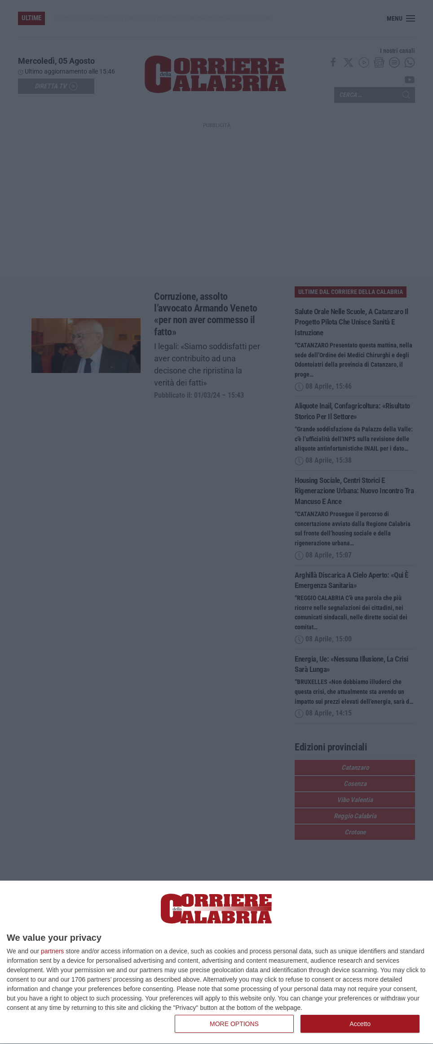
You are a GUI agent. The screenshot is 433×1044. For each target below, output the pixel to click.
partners (52, 951)
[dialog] (216, 962)
